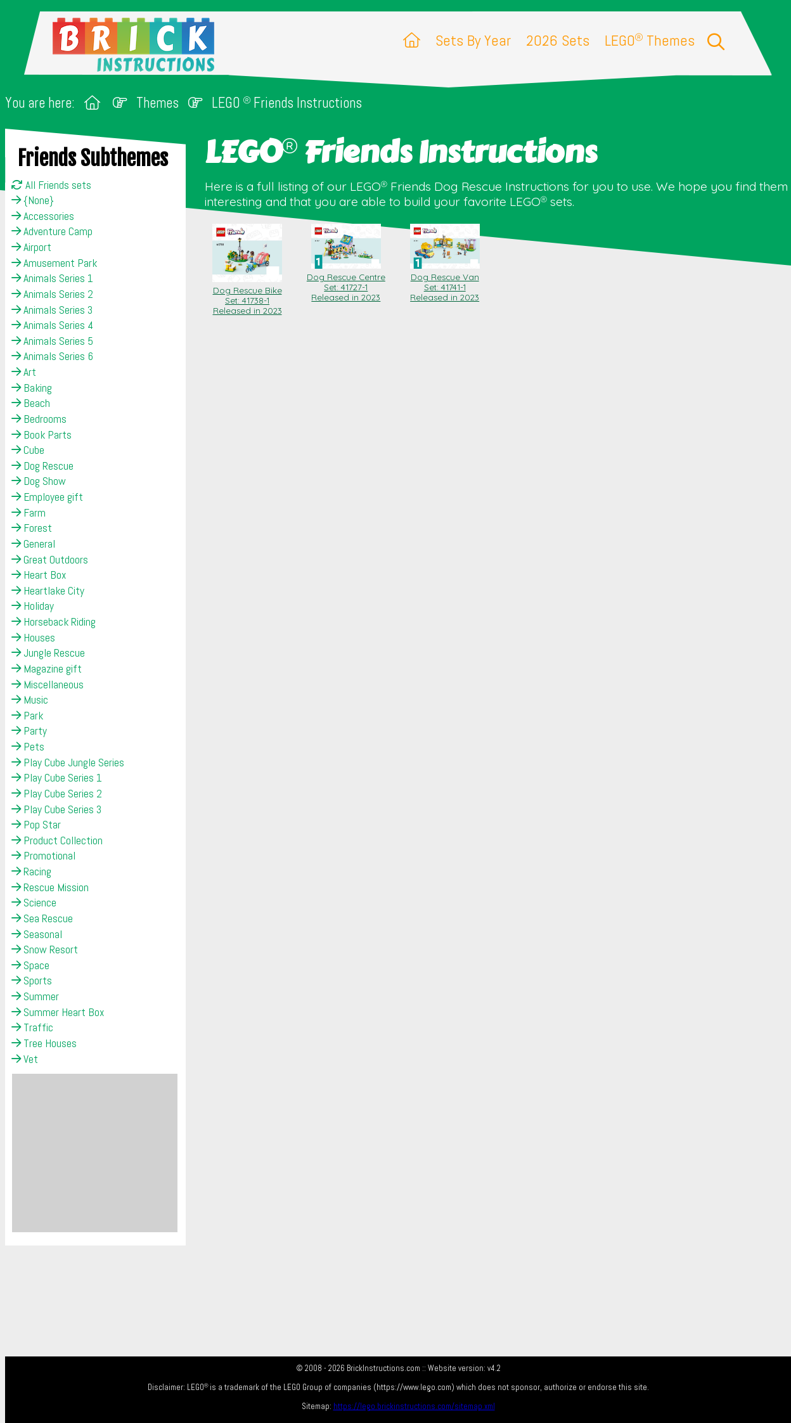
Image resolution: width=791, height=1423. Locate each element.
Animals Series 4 (52, 325)
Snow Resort (44, 949)
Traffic (32, 1027)
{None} (32, 200)
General (33, 544)
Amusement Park (54, 263)
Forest (31, 528)
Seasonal (36, 934)
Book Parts (41, 435)
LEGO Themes (650, 40)
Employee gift (47, 497)
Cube (27, 450)
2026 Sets (557, 40)
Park (27, 716)
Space (30, 965)
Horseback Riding (53, 622)
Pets (27, 747)
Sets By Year (473, 40)
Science (33, 903)
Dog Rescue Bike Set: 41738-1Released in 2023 (247, 295)
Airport (31, 247)
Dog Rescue (42, 466)
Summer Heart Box (57, 1012)
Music (29, 700)
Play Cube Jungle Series (67, 762)
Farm (28, 513)
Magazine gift (46, 669)
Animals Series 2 (52, 294)
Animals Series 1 (52, 278)
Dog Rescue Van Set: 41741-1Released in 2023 (445, 282)
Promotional (43, 856)
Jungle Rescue (48, 653)
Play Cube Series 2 (56, 794)
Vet (24, 1059)
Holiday (32, 606)
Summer (35, 996)
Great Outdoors (49, 560)
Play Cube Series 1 (56, 778)
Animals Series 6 (52, 356)
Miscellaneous (47, 685)
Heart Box (38, 575)
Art (23, 372)
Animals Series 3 (52, 310)
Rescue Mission (50, 887)
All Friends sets (51, 185)
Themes (157, 103)
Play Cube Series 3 (56, 809)
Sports (31, 981)
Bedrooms (39, 419)
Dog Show (38, 481)
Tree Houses (44, 1043)
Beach (30, 403)
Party (29, 731)
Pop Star (36, 825)
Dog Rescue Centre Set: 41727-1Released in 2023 (346, 282)
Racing (31, 872)
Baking (31, 388)
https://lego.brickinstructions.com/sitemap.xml (414, 1406)
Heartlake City (47, 591)
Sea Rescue (42, 918)
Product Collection (57, 840)
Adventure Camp (52, 231)
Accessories (42, 216)
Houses (33, 638)
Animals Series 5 (52, 341)
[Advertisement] (94, 1153)
